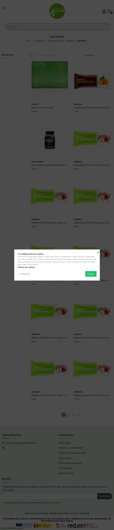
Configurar (24, 273)
